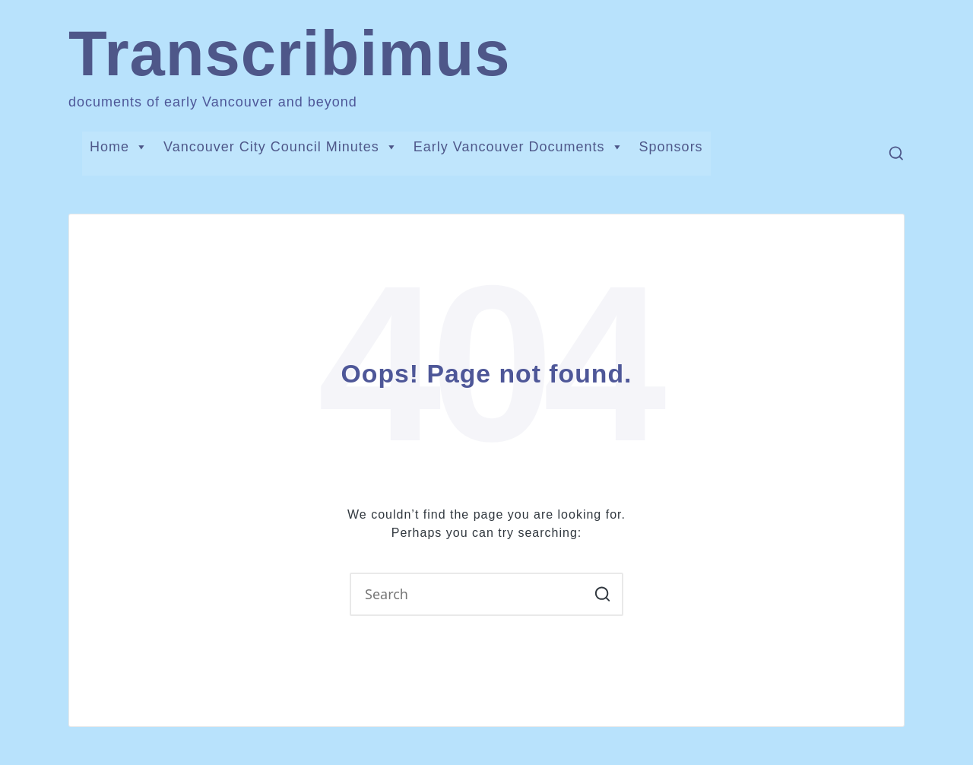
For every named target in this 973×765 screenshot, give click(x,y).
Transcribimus (289, 53)
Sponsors (671, 146)
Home (119, 147)
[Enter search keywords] (486, 594)
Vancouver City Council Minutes (280, 147)
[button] (602, 594)
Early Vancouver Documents (519, 147)
